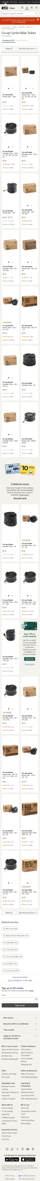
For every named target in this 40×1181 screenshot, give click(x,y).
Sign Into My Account (10, 1049)
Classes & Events (27, 1092)
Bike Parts (21, 27)
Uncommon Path (27, 1095)
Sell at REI (5, 1114)
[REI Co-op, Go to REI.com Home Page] (4, 8)
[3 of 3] (33, 88)
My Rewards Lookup (10, 1053)
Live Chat (5, 1139)
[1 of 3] (26, 88)
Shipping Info (26, 1064)
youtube (27, 1149)
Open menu (36, 7)
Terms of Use (9, 1176)
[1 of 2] (8, 88)
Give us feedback (15, 980)
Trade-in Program (8, 1099)
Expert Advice (22, 40)
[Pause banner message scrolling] (37, 19)
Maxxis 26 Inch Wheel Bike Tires (15, 935)
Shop (12, 8)
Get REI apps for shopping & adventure (20, 1155)
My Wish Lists (7, 1056)
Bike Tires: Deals (10, 928)
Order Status (26, 1049)
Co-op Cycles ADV (11, 970)
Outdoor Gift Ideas (9, 1074)
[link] (10, 73)
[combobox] (20, 13)
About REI (25, 1108)
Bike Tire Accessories (8, 28)
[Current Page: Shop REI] (5, 2)
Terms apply (24, 495)
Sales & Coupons (27, 1074)
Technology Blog (27, 1120)
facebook (17, 1149)
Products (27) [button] (8, 40)
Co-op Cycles (6, 27)
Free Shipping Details (29, 1077)
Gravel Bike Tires (10, 942)
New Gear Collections (10, 1092)
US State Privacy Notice (27, 1179)
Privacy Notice (10, 1179)
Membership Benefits (10, 1059)
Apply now (29, 659)
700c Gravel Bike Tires (12, 956)
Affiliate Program (8, 1118)
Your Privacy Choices (26, 1176)
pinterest (22, 1149)
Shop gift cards (20, 498)
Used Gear (6, 1095)
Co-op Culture (7, 1111)
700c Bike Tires (10, 949)
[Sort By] (27, 49)
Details (31, 991)
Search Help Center (9, 1133)
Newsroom (25, 1117)
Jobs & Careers (7, 1108)
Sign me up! (20, 1005)
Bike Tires (29, 27)
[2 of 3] (29, 88)
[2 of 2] (12, 88)
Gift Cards (5, 1077)
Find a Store (6, 1136)
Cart (31, 7)
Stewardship (26, 1123)
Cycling (14, 27)
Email (3, 995)
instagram (7, 1149)
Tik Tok (12, 1149)
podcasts (33, 1149)
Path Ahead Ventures (29, 1099)
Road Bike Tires (10, 963)
